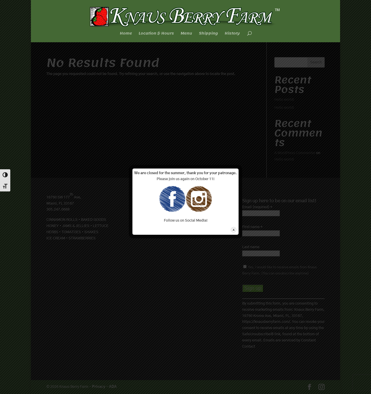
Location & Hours (156, 34)
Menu (186, 34)
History (232, 34)
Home (126, 34)
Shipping (208, 34)
